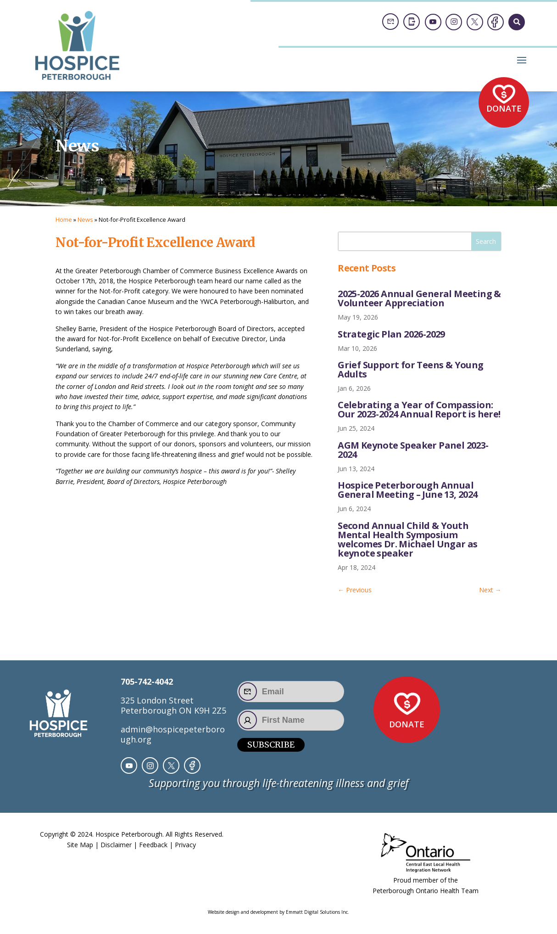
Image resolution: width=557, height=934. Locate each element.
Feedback (153, 844)
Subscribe (271, 744)
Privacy (185, 844)
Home (64, 219)
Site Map (80, 844)
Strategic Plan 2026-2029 (391, 334)
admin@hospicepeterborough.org (173, 734)
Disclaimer (116, 844)
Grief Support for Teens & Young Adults (410, 369)
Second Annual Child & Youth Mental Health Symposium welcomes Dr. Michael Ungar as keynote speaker (408, 539)
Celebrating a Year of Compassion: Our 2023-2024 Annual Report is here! (419, 409)
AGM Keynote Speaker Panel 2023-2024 (413, 450)
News (85, 219)
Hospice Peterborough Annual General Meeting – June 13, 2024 (407, 490)
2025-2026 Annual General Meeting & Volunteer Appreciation (419, 298)
